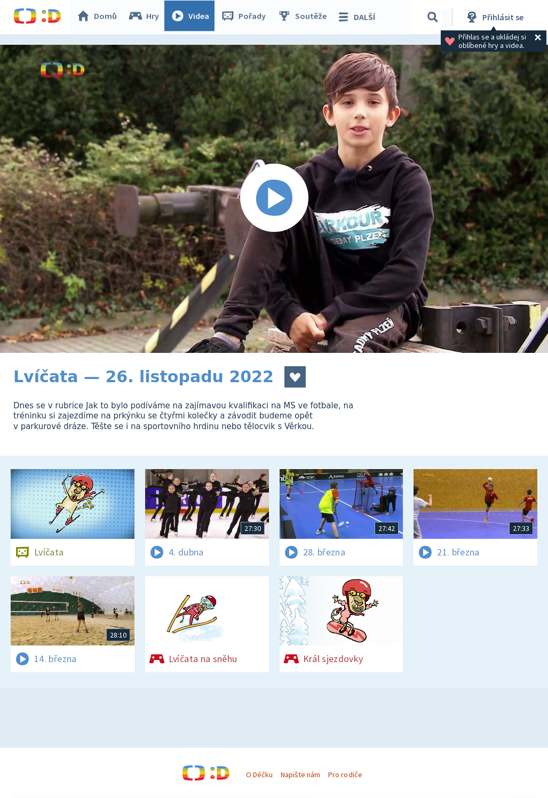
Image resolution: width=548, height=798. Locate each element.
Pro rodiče (345, 774)
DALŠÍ (358, 17)
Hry (146, 17)
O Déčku (259, 774)
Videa (192, 17)
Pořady (246, 17)
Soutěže (305, 17)
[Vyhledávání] (434, 17)
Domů (99, 17)
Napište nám (300, 774)
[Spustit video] (274, 199)
